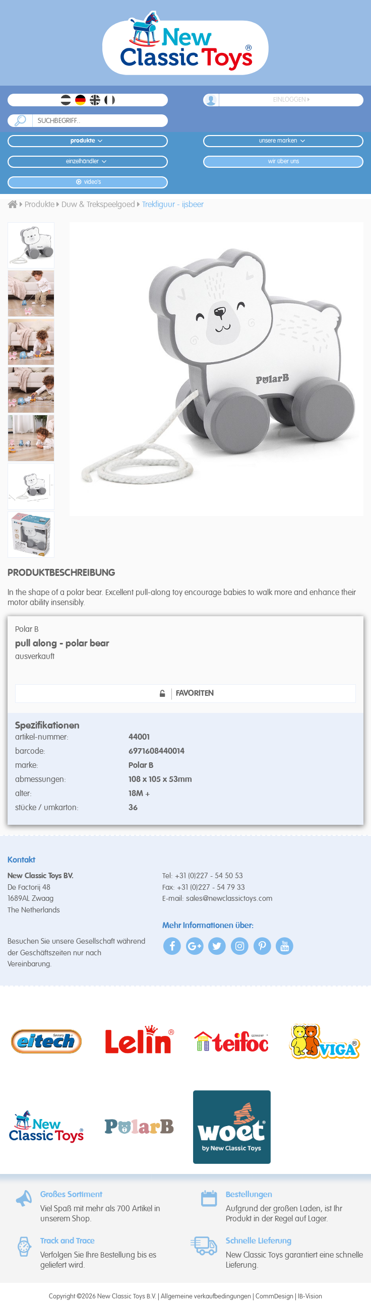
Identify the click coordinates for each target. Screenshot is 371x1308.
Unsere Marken (283, 141)
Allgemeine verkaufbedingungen (206, 1296)
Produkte (88, 141)
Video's (87, 182)
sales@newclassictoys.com (229, 898)
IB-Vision (310, 1296)
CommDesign (274, 1296)
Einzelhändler (87, 161)
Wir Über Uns (283, 162)
